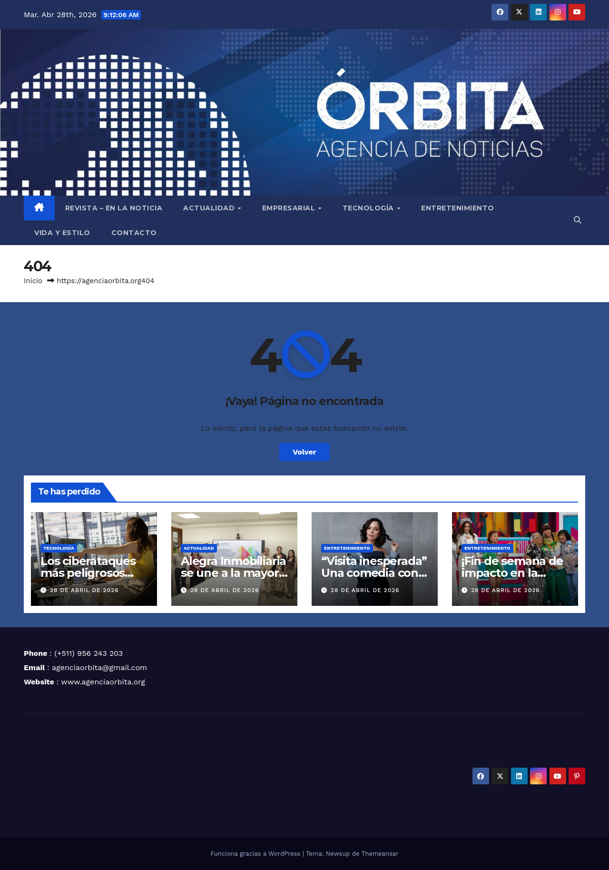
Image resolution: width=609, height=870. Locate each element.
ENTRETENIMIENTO (457, 208)
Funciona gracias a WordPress (256, 853)
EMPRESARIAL (289, 208)
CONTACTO (134, 232)
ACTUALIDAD (210, 208)
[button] (577, 220)
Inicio (33, 281)
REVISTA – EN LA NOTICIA (114, 208)
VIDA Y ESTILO (62, 232)
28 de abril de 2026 (84, 590)
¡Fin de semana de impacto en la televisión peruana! (515, 573)
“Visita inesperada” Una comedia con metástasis (374, 573)
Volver (304, 451)
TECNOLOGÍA (369, 208)
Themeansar (380, 853)
